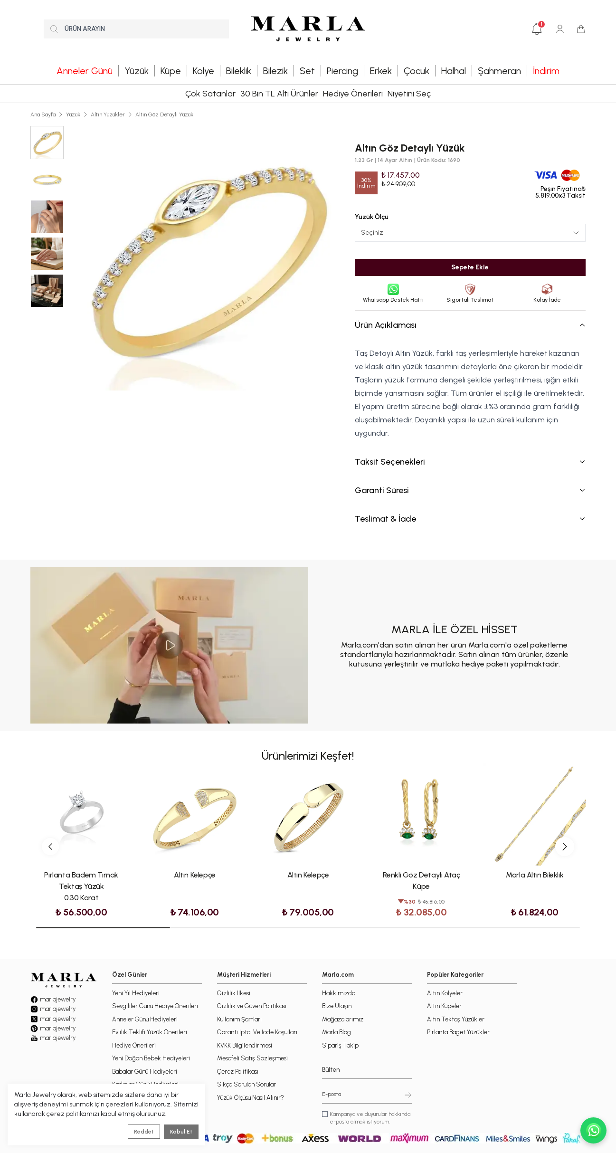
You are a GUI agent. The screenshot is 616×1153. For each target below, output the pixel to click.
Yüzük (73, 114)
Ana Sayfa (43, 114)
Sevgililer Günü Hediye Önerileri (155, 1006)
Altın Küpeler (444, 1006)
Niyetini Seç (409, 93)
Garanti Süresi (470, 490)
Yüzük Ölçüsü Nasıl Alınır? (250, 1097)
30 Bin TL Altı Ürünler (279, 93)
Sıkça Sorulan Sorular (246, 1084)
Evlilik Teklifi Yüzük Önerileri (149, 1032)
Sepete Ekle (470, 267)
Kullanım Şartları (239, 1019)
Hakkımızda (338, 993)
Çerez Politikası (237, 1071)
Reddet (144, 1131)
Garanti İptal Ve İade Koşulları (257, 1032)
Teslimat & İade (470, 519)
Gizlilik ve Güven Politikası (251, 1006)
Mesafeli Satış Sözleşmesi (252, 1058)
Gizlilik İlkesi (233, 993)
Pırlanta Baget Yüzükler (458, 1032)
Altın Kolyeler (445, 993)
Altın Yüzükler (108, 114)
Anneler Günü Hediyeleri (145, 1019)
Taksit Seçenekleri (470, 462)
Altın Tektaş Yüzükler (455, 1019)
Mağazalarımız (342, 1019)
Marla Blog (336, 1032)
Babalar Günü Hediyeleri (144, 1071)
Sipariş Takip (340, 1045)
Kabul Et (181, 1131)
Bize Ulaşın (336, 1006)
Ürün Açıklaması (470, 325)
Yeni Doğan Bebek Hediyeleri (151, 1058)
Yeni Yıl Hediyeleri (136, 993)
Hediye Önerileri (353, 93)
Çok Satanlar (210, 93)
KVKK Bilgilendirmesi (244, 1045)
